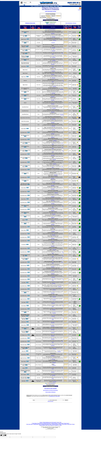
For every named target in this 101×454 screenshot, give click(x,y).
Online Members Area (47, 422)
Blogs (58, 6)
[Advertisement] (50, 412)
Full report (52, 33)
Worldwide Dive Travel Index (54, 396)
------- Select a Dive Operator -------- (44, 20)
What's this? (79, 9)
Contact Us (56, 425)
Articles (51, 6)
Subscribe (74, 2)
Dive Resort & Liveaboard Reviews (43, 423)
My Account (54, 422)
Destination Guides (38, 6)
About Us (52, 425)
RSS (46, 425)
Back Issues (66, 423)
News (55, 6)
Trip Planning (46, 6)
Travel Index (34, 423)
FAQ (49, 425)
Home (32, 6)
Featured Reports (54, 423)
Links (60, 425)
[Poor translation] (5, 435)
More (61, 6)
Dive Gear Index (30, 424)
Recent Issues (61, 423)
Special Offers (42, 425)
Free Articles (64, 424)
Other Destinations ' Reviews (70, 23)
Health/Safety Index (37, 424)
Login (77, 2)
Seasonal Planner (55, 424)
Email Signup (70, 2)
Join (60, 422)
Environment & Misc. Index (46, 424)
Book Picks (69, 424)
